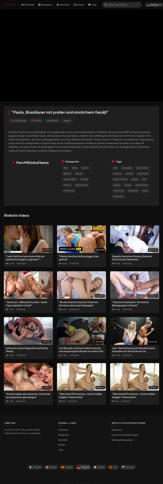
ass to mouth (142, 168)
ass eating (127, 168)
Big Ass (85, 168)
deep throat (143, 174)
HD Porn (67, 185)
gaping (135, 179)
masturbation (141, 185)
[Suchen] (106, 5)
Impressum (117, 430)
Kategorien (45, 4)
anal (115, 168)
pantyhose (133, 191)
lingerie (117, 185)
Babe (74, 168)
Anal (66, 168)
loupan (128, 185)
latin (144, 179)
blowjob (129, 174)
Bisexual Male (70, 179)
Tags (92, 4)
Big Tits (79, 174)
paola (145, 191)
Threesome (69, 191)
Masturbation (82, 185)
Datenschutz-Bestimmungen (125, 435)
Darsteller (63, 4)
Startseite (27, 4)
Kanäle (79, 4)
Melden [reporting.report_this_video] (67, 121)
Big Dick (67, 174)
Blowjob (84, 179)
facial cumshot (120, 179)
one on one (119, 191)
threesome (118, 196)
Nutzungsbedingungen (122, 440)
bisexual (117, 174)
